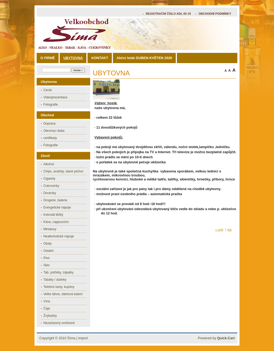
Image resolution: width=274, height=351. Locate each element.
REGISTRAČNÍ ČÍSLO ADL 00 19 (168, 13)
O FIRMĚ (47, 58)
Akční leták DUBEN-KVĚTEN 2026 (144, 58)
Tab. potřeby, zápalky (58, 272)
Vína (46, 301)
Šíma (71, 338)
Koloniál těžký (53, 215)
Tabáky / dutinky (54, 279)
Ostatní (48, 251)
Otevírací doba (53, 131)
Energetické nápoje (57, 207)
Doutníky (49, 193)
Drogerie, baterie (55, 200)
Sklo (46, 265)
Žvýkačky (50, 316)
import (83, 338)
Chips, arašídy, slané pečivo (63, 171)
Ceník (47, 90)
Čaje (46, 308)
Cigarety (49, 178)
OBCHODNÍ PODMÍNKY (215, 13)
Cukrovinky (51, 186)
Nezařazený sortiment (59, 323)
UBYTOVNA (73, 58)
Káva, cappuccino (56, 222)
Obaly (47, 243)
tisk (229, 229)
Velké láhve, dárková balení (63, 294)
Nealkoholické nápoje (58, 236)
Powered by (216, 338)
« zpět (219, 229)
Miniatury (49, 229)
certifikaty (50, 138)
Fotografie (50, 104)
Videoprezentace (55, 97)
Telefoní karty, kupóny (58, 287)
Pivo (46, 258)
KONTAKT (99, 58)
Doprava (49, 123)
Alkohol (48, 164)
